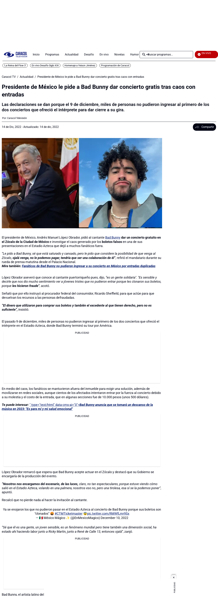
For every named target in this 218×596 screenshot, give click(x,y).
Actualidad (26, 76)
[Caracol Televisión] (17, 118)
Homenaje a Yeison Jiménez (79, 65)
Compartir (204, 127)
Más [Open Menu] (148, 54)
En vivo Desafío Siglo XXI (45, 65)
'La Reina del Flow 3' (15, 65)
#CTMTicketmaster (68, 513)
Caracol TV (9, 76)
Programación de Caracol (115, 65)
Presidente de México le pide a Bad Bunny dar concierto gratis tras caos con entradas (90, 76)
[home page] (15, 54)
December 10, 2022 (114, 518)
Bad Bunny (112, 237)
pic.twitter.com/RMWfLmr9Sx (108, 513)
